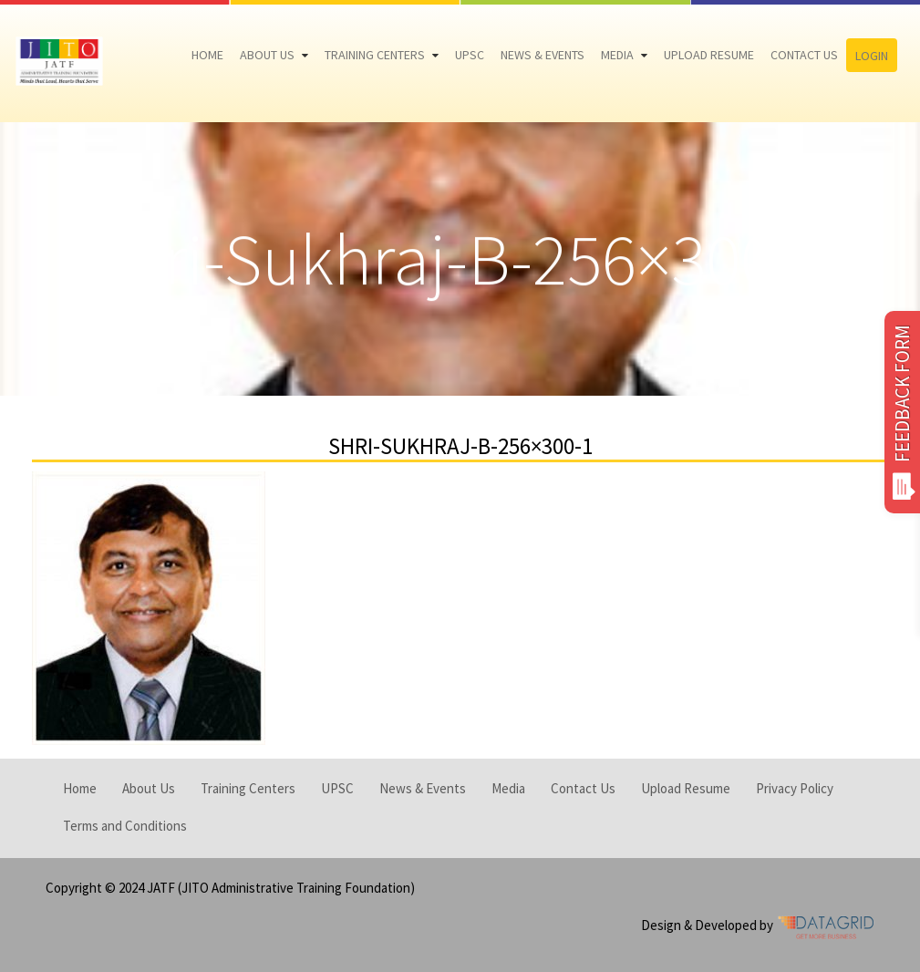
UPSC (469, 55)
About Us (267, 55)
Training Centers (375, 55)
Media (617, 55)
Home (207, 55)
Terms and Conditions (125, 825)
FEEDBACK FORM (902, 412)
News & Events (542, 55)
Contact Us (804, 55)
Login (871, 55)
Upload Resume (709, 55)
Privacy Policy (794, 788)
